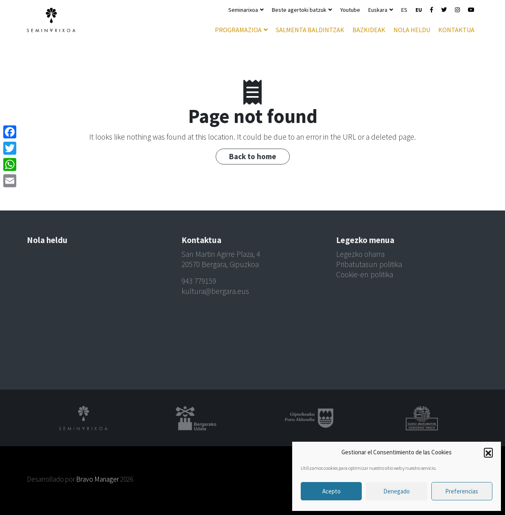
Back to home (252, 156)
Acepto (331, 491)
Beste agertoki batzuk (299, 9)
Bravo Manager (97, 479)
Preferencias (461, 491)
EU (418, 9)
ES (404, 9)
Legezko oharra (360, 254)
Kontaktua (456, 30)
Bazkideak (368, 30)
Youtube (350, 9)
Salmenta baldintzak (310, 30)
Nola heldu (412, 30)
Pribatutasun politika (369, 264)
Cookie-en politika (364, 274)
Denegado (396, 491)
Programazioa (238, 30)
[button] (488, 452)
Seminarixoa (243, 9)
